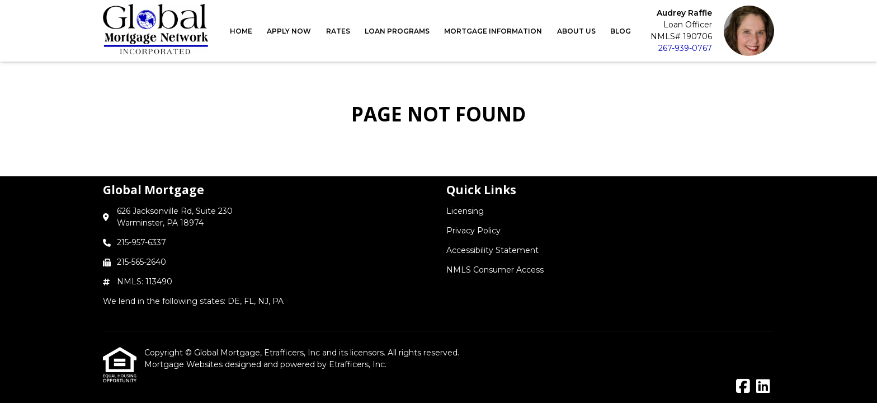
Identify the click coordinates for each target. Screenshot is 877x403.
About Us (576, 31)
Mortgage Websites (184, 364)
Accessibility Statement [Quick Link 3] (492, 250)
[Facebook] (743, 386)
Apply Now (289, 31)
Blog (620, 31)
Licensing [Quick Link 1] (465, 211)
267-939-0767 (685, 48)
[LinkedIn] (763, 386)
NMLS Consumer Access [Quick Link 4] (495, 270)
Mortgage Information (493, 31)
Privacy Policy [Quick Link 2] (473, 231)
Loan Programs (397, 31)
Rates (338, 31)
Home (241, 31)
